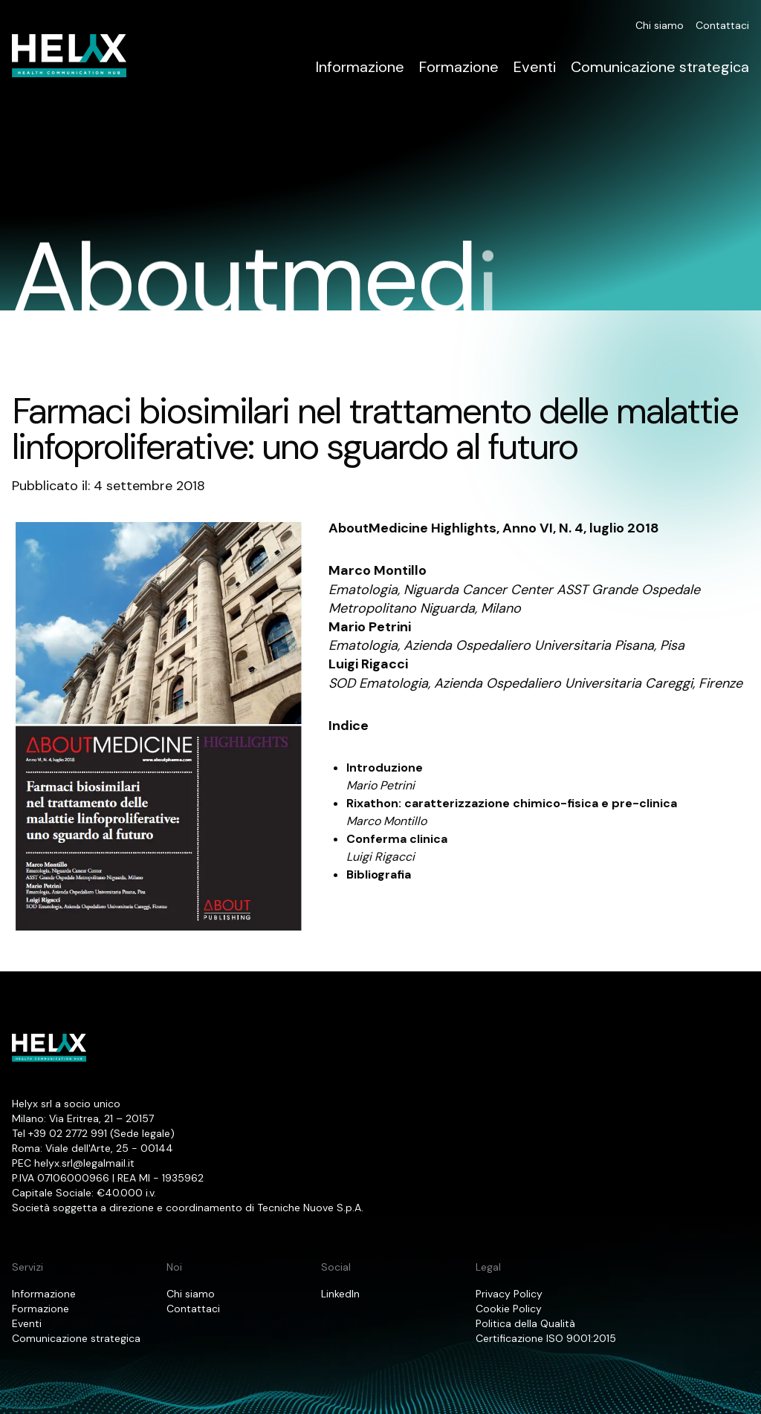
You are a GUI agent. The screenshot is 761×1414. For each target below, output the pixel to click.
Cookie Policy (509, 1308)
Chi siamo (659, 25)
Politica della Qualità (525, 1323)
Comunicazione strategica (660, 66)
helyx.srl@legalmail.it (84, 1163)
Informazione (360, 66)
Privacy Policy (509, 1293)
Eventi (535, 66)
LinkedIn (340, 1293)
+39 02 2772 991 (67, 1133)
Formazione (459, 66)
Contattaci (722, 25)
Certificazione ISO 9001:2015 (546, 1338)
